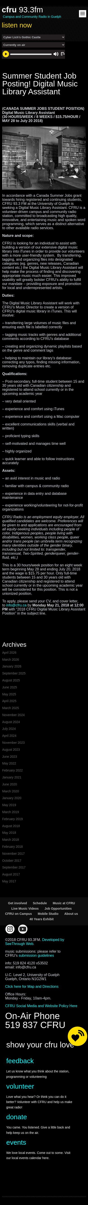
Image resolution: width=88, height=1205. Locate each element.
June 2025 (9, 687)
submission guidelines (36, 955)
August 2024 (11, 722)
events (16, 1142)
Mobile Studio (48, 914)
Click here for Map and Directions (32, 986)
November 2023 (13, 742)
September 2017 (14, 867)
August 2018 (11, 826)
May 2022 (9, 763)
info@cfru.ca (16, 605)
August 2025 (11, 680)
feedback (20, 1061)
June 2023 (9, 756)
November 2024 (13, 715)
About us (71, 914)
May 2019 (9, 805)
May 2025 (9, 694)
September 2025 (14, 673)
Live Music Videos (25, 908)
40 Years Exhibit (41, 919)
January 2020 (11, 798)
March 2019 (10, 812)
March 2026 (10, 659)
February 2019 (12, 819)
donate (16, 1117)
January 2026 (11, 666)
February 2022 (12, 770)
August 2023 (11, 749)
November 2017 (13, 853)
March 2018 (10, 839)
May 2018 (9, 832)
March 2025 (10, 708)
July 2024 (9, 728)
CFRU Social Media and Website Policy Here (41, 1006)
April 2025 (9, 701)
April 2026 (9, 652)
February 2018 (12, 846)
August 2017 (11, 874)
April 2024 (9, 735)
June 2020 (9, 784)
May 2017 (9, 881)
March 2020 (10, 791)
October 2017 (11, 860)
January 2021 (11, 777)
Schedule (40, 903)
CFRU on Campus (18, 914)
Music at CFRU (64, 903)
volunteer (20, 1086)
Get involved (17, 903)
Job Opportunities (58, 908)
